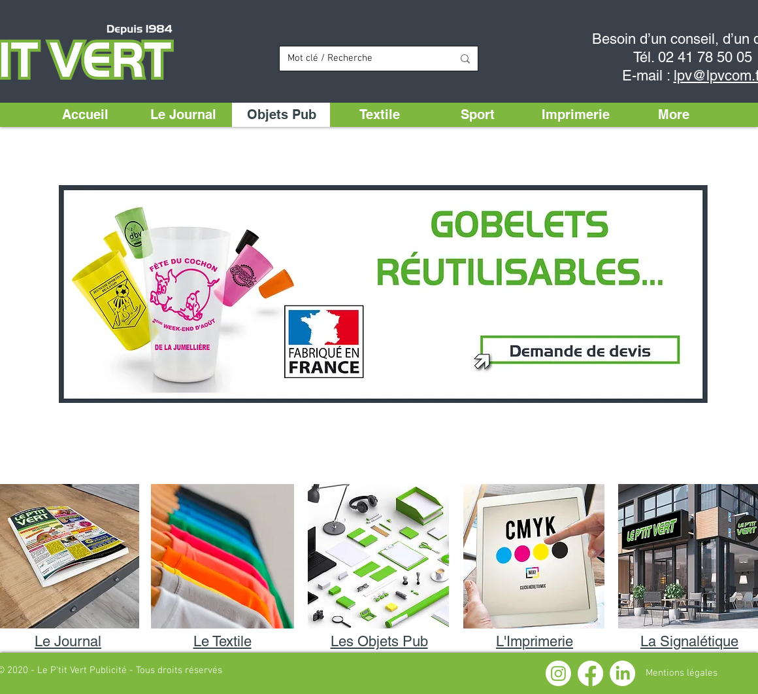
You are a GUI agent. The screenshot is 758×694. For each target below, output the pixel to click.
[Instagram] (558, 673)
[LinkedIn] (622, 673)
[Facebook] (590, 673)
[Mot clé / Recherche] (360, 58)
